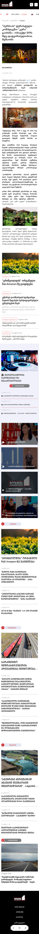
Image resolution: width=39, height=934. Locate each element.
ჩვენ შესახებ (19, 907)
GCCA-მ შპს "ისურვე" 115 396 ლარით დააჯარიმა (19, 612)
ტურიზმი (14, 20)
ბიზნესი (5, 276)
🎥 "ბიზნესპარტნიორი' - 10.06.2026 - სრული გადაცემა (19, 413)
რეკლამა (19, 917)
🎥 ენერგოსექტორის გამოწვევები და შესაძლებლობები (12, 378)
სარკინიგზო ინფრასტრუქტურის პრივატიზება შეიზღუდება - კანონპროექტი (19, 337)
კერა (28, 80)
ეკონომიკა (6, 333)
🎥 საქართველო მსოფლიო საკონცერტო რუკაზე (17, 396)
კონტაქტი (19, 912)
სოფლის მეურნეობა (9, 319)
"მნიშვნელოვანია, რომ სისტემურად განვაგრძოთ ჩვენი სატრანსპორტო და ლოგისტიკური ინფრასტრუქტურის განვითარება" (19, 727)
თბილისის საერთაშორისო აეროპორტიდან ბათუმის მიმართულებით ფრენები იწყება (17, 830)
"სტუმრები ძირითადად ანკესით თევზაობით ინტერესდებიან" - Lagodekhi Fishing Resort (19, 783)
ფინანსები (6, 293)
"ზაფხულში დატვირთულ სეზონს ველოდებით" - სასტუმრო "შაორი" (18, 814)
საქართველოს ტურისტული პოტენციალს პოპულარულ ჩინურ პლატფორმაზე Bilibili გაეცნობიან (18, 798)
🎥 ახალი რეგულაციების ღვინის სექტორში (15, 404)
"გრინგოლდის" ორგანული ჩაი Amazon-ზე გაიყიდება (18, 282)
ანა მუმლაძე (7, 68)
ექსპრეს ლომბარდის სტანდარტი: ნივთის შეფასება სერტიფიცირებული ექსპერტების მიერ (20, 300)
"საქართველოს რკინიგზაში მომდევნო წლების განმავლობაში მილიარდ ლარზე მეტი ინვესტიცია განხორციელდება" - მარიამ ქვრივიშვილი (18, 706)
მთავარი (5, 20)
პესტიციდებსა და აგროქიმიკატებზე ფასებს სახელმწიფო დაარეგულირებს (19, 324)
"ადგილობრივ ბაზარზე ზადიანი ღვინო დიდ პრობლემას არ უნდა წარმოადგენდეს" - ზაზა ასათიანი (18, 596)
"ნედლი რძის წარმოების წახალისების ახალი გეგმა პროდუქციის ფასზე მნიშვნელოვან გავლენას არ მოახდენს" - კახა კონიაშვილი (19, 577)
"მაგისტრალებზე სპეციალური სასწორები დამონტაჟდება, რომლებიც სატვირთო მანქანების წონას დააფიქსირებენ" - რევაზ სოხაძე (17, 879)
